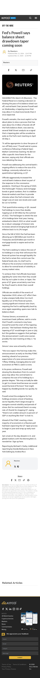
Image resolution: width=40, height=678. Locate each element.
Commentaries (7, 627)
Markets (4, 621)
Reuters (13, 51)
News (4, 624)
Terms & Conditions (19, 664)
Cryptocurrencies (7, 619)
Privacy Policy (6, 667)
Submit (20, 657)
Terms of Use (6, 664)
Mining (4, 629)
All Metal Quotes (7, 616)
